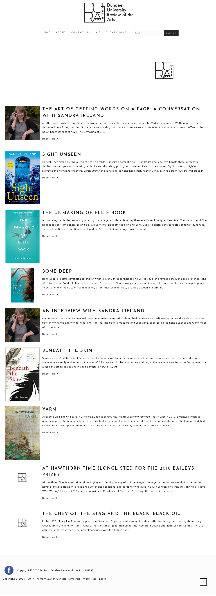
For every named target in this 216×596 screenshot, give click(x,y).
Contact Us (80, 33)
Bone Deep (57, 272)
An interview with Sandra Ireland (93, 312)
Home (46, 33)
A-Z (98, 33)
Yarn (49, 410)
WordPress (90, 579)
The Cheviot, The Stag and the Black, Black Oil (111, 515)
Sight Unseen (61, 155)
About (61, 33)
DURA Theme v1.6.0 (40, 579)
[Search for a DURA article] (148, 34)
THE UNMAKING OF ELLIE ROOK (84, 214)
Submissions (116, 33)
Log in (103, 579)
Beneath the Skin (67, 351)
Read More (50, 139)
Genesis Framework (68, 579)
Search (171, 34)
